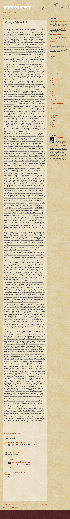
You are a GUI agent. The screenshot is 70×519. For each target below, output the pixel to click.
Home (25, 504)
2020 (53, 89)
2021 (53, 87)
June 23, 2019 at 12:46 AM (19, 442)
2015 (53, 120)
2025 (53, 78)
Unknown (10, 442)
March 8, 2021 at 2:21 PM (19, 472)
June (54, 101)
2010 (53, 131)
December (55, 99)
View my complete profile (55, 163)
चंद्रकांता (10, 452)
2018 (53, 93)
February (55, 115)
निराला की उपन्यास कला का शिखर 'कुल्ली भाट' (58, 28)
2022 (53, 84)
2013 (53, 124)
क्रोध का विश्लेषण (53, 41)
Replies (11, 459)
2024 (53, 80)
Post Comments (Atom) (14, 507)
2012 (53, 126)
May (54, 108)
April (54, 110)
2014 (53, 122)
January (55, 117)
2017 (53, 95)
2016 (53, 97)
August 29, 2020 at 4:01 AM (27, 462)
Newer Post (6, 504)
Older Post (43, 504)
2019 (53, 91)
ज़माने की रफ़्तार (17, 7)
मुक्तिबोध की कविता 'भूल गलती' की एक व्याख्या (58, 21)
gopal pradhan (15, 462)
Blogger (42, 515)
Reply (9, 447)
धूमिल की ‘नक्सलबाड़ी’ (54, 47)
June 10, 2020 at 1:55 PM (18, 452)
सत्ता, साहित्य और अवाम (56, 106)
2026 (53, 76)
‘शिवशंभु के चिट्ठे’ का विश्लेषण (55, 34)
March (54, 113)
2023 (53, 82)
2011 (53, 129)
